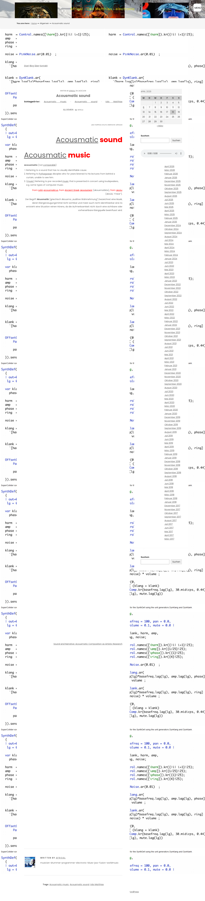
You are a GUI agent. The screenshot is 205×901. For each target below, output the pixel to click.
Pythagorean (45, 173)
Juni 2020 (169, 395)
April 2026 (169, 166)
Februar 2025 (171, 218)
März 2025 (169, 214)
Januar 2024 (170, 258)
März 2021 (169, 361)
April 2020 (169, 402)
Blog (32, 65)
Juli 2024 (168, 240)
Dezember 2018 (172, 461)
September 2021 (172, 339)
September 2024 (173, 232)
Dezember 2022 (172, 284)
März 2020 (169, 406)
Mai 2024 (169, 243)
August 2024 (170, 236)
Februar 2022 (171, 321)
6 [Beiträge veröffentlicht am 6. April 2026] (143, 107)
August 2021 (170, 343)
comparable (49, 165)
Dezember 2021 (172, 328)
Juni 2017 (169, 527)
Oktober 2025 (171, 188)
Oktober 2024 (171, 229)
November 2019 (172, 420)
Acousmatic (77, 140)
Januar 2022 (170, 325)
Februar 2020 (171, 409)
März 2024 (169, 251)
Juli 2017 (168, 524)
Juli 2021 (168, 347)
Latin (40, 190)
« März (160, 125)
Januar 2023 (170, 280)
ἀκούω (119, 190)
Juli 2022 (168, 302)
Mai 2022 (168, 310)
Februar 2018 (170, 498)
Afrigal (72, 91)
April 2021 (169, 358)
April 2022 (169, 314)
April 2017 (169, 535)
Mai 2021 (168, 354)
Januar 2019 (170, 457)
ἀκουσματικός (86, 190)
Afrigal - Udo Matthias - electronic (102, 8)
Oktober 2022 (171, 291)
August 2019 (170, 432)
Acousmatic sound (86, 101)
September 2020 (173, 384)
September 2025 (173, 192)
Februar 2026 (171, 173)
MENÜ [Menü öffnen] (197, 8)
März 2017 (169, 538)
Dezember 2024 (172, 225)
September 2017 (172, 516)
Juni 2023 (169, 266)
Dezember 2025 (172, 181)
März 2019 (169, 450)
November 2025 (172, 184)
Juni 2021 (168, 350)
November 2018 (172, 465)
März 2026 (169, 170)
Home (34, 23)
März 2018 (169, 494)
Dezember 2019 (172, 417)
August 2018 (170, 476)
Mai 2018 (168, 487)
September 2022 (173, 295)
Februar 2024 (171, 255)
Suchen (145, 135)
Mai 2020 (169, 398)
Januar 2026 (170, 177)
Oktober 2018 (171, 468)
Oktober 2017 (171, 513)
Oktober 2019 (171, 424)
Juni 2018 (169, 483)
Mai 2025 (168, 207)
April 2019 (169, 446)
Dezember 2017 (172, 505)
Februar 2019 (170, 454)
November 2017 (172, 509)
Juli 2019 (168, 435)
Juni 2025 (169, 203)
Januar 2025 (170, 221)
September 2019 (172, 428)
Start (26, 65)
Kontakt (44, 65)
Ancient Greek (72, 190)
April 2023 (169, 273)
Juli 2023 (168, 262)
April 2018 (169, 491)
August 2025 (170, 196)
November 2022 (172, 288)
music (30, 181)
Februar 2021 (170, 365)
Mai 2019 (168, 443)
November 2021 (172, 332)
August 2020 (170, 387)
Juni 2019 (169, 439)
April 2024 (169, 247)
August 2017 (170, 520)
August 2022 (170, 299)
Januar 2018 (170, 502)
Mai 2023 (168, 269)
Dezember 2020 (172, 373)
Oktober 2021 (171, 336)
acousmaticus (51, 190)
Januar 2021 (170, 369)
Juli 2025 (168, 199)
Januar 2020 (170, 413)
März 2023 (169, 277)
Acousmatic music (55, 101)
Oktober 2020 (171, 380)
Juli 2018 (168, 479)
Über (36, 65)
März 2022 (169, 317)
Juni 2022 (169, 306)
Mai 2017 (168, 531)
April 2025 (169, 210)
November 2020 (172, 376)
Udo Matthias (114, 101)
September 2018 (172, 472)
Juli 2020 (168, 391)
